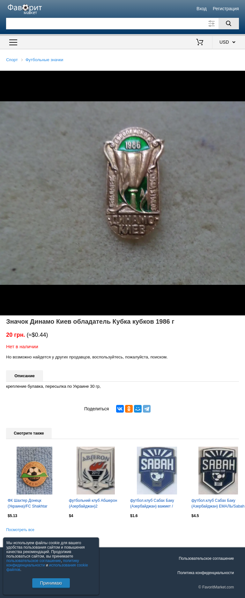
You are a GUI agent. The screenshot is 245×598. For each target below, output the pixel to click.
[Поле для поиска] (122, 23)
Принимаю (51, 583)
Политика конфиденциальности (205, 573)
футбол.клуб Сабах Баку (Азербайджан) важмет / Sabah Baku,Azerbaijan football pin (156, 504)
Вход (202, 8)
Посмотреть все (20, 530)
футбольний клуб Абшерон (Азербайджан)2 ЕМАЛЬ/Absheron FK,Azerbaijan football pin (93, 504)
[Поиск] (229, 23)
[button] (239, 76)
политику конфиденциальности (42, 562)
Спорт (12, 59)
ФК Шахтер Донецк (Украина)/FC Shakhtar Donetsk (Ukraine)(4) (27, 504)
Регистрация (226, 8)
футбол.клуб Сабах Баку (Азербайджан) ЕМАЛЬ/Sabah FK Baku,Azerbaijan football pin (218, 504)
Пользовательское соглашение (206, 558)
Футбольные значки (44, 59)
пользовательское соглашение (33, 560)
